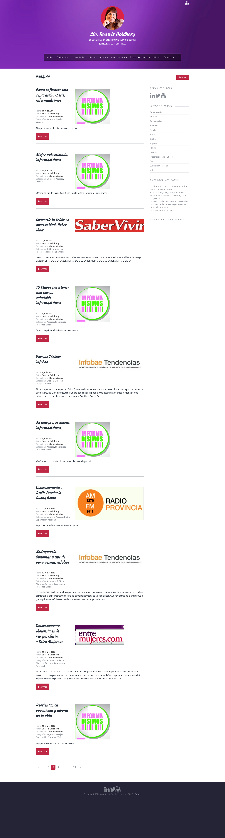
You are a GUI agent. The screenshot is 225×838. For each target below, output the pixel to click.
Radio (67, 517)
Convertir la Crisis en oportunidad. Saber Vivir (52, 225)
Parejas (59, 119)
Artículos (51, 581)
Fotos (152, 134)
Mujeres (51, 119)
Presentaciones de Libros (145, 57)
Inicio (49, 57)
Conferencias (119, 57)
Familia (153, 130)
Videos (39, 122)
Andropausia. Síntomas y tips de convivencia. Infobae (52, 557)
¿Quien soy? (63, 57)
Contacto (169, 57)
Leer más (42, 136)
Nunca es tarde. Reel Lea (161, 210)
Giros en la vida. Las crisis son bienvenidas (169, 201)
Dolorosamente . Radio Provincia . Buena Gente (49, 493)
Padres (153, 147)
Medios (104, 57)
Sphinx (138, 794)
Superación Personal (55, 251)
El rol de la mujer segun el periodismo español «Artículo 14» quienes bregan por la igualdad (168, 195)
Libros (92, 57)
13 (74, 767)
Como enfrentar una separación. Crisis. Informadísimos (52, 95)
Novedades (79, 57)
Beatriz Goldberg (50, 113)
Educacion (154, 125)
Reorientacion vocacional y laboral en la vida (52, 710)
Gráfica (50, 249)
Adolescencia (156, 112)
